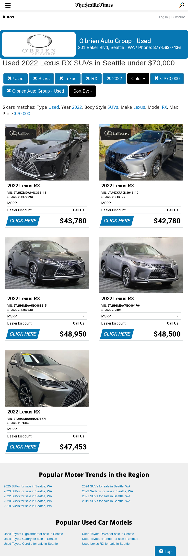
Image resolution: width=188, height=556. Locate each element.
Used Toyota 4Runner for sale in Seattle (110, 539)
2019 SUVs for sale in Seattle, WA (106, 501)
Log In (163, 17)
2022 (114, 78)
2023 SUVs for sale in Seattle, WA (28, 491)
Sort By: (82, 91)
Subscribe (178, 17)
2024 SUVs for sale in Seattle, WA (106, 486)
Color (138, 78)
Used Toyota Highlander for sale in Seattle (33, 534)
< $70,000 (167, 78)
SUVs (41, 78)
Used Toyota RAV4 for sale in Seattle (108, 534)
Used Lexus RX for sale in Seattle (105, 543)
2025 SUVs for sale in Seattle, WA (28, 486)
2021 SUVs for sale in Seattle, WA (106, 496)
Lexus (67, 78)
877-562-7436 (167, 47)
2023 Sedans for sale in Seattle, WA (107, 491)
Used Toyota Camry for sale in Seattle (30, 539)
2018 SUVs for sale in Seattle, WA (28, 506)
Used (16, 78)
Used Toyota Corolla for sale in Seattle (31, 543)
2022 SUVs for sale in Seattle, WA (28, 496)
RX (91, 78)
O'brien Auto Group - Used (35, 91)
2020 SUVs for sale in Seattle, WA (28, 501)
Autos (8, 17)
